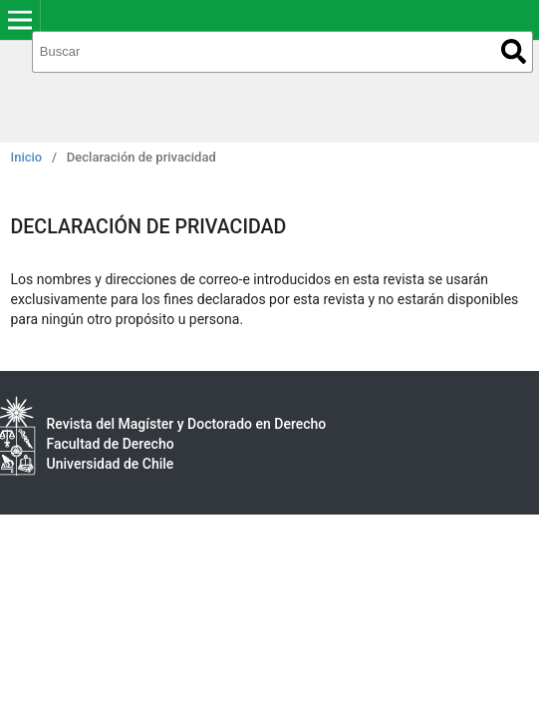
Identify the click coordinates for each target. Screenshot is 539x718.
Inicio (27, 157)
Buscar (513, 51)
